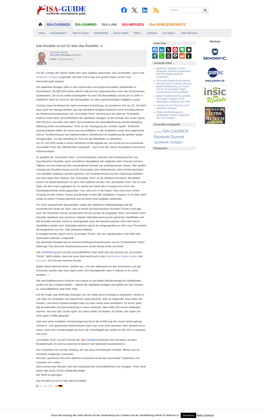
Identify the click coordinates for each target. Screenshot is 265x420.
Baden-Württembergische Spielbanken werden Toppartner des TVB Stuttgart (173, 115)
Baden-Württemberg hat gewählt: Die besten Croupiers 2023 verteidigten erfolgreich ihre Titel (173, 99)
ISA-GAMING (86, 24)
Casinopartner (59, 33)
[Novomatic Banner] (215, 54)
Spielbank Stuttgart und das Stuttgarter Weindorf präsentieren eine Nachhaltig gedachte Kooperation (173, 72)
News (42, 33)
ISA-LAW (109, 24)
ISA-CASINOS (58, 24)
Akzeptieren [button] (188, 415)
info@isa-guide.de (65, 59)
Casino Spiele (121, 33)
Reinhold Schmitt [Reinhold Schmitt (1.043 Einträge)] (169, 137)
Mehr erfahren (205, 415)
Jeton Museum (189, 33)
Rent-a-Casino (81, 33)
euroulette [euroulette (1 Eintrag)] (158, 132)
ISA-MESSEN (133, 24)
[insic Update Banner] (215, 95)
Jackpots (152, 33)
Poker (138, 33)
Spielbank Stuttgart (47, 77)
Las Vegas (169, 33)
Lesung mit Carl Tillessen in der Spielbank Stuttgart (172, 107)
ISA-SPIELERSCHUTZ (167, 24)
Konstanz (41, 260)
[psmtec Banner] (215, 74)
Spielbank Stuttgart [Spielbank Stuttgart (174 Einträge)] (168, 142)
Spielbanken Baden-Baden (121, 256)
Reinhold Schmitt (59, 52)
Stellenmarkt (101, 33)
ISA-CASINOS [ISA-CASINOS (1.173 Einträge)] (176, 131)
